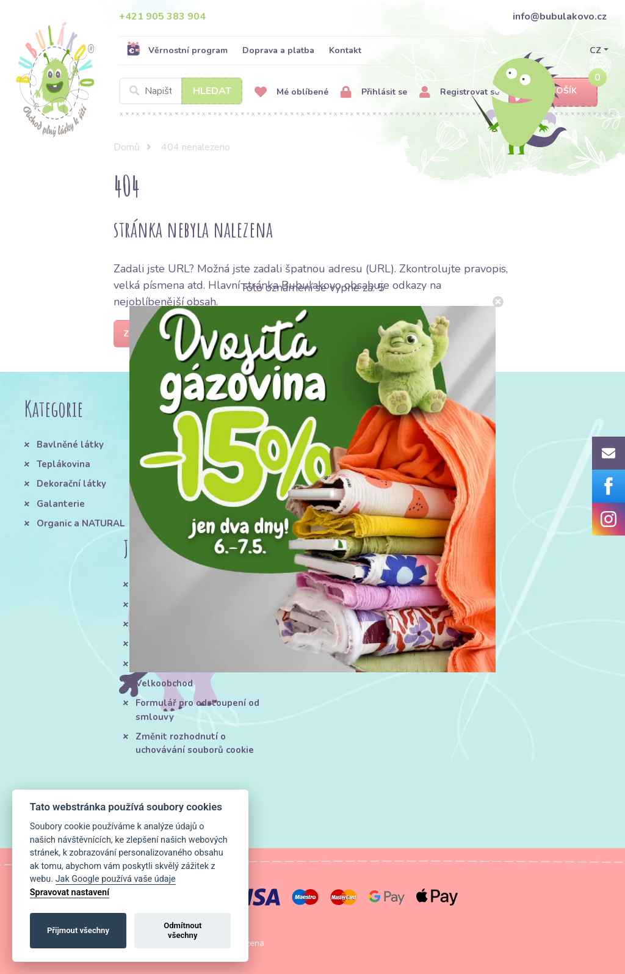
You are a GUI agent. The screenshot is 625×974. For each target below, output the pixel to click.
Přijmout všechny (78, 930)
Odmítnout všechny (182, 930)
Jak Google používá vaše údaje (116, 879)
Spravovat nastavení (69, 892)
